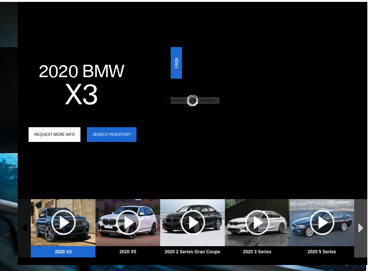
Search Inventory (111, 134)
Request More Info (54, 134)
